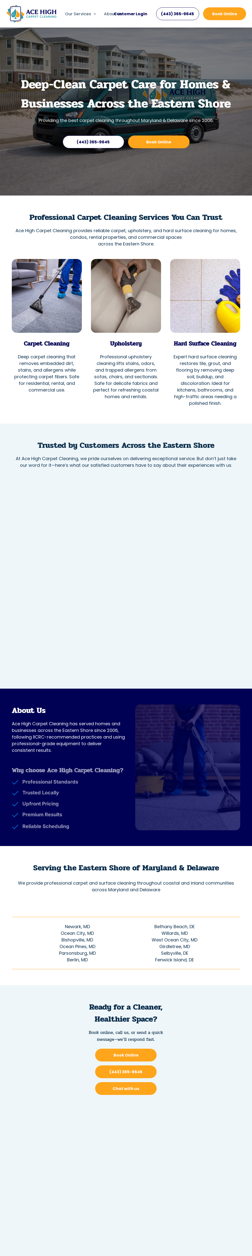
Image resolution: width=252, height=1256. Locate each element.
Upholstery (126, 343)
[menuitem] (80, 14)
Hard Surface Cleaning (205, 343)
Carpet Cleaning (47, 343)
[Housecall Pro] (137, 1237)
